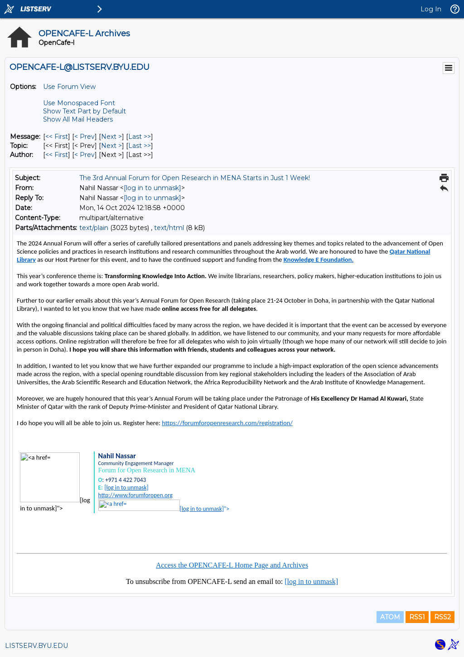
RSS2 (442, 617)
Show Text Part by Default (84, 111)
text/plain (93, 228)
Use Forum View (69, 87)
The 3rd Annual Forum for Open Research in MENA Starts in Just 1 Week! (194, 178)
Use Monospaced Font (79, 103)
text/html (169, 228)
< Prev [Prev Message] (84, 136)
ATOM (390, 617)
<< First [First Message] (56, 136)
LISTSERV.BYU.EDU (36, 646)
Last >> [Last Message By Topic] (139, 146)
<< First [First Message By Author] (56, 155)
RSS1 (417, 617)
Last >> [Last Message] (139, 136)
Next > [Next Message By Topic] (111, 146)
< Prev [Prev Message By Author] (84, 155)
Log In (430, 9)
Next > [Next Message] (111, 136)
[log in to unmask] (152, 188)
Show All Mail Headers (78, 119)
